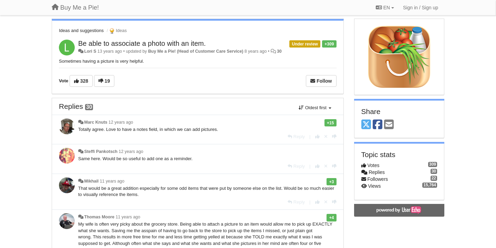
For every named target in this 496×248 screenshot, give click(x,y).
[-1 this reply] (334, 136)
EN (385, 7)
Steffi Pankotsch (100, 151)
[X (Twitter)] (366, 125)
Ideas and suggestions (81, 30)
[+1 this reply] (317, 136)
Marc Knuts (95, 122)
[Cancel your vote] (326, 136)
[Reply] (296, 136)
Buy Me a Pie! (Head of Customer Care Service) (195, 51)
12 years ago (120, 122)
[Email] (389, 125)
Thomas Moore (99, 217)
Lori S (90, 51)
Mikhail (91, 181)
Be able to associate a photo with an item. (142, 43)
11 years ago (112, 181)
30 (279, 51)
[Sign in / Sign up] (420, 7)
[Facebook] (377, 125)
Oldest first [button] (315, 107)
